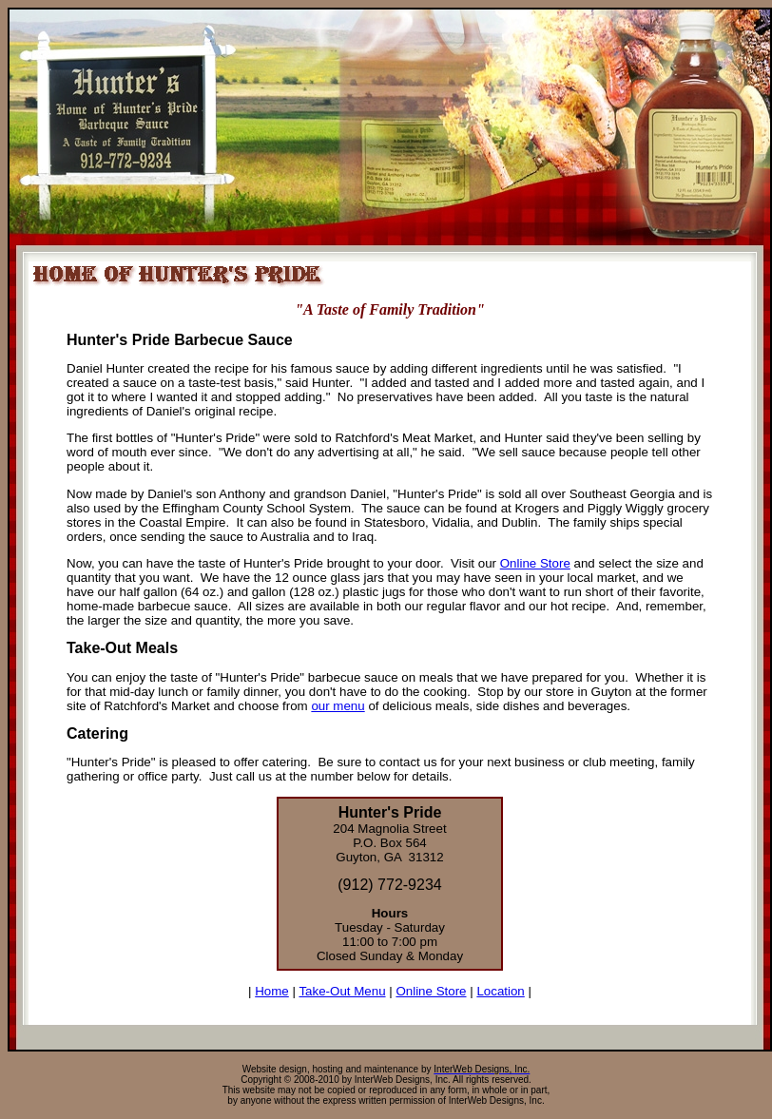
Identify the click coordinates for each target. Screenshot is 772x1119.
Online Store (535, 563)
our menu (337, 706)
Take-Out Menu (342, 991)
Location (500, 991)
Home (272, 991)
